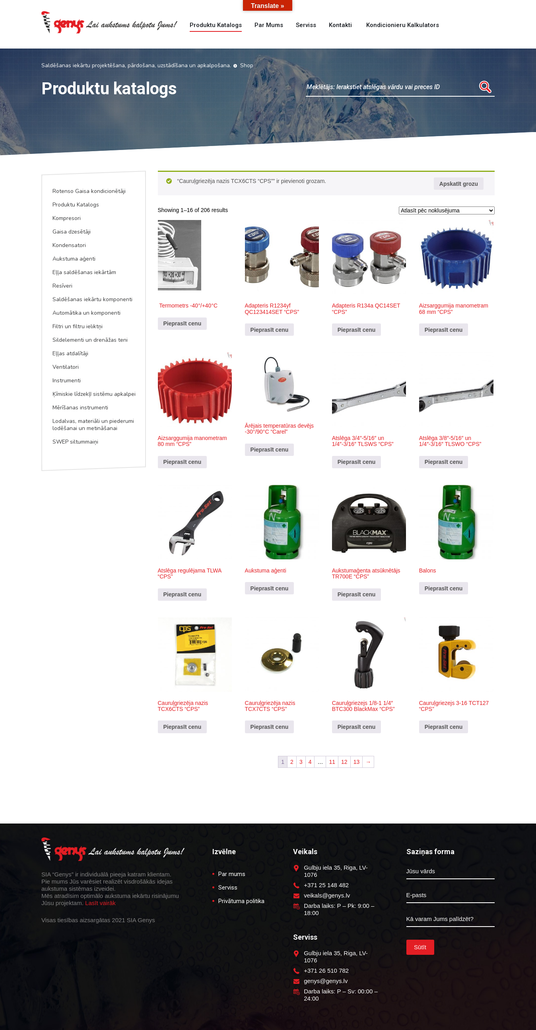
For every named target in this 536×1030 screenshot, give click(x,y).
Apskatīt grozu (458, 184)
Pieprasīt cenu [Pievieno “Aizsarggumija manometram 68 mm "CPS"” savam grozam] (444, 330)
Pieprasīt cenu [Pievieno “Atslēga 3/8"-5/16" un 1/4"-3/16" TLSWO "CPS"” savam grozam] (444, 462)
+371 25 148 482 (326, 885)
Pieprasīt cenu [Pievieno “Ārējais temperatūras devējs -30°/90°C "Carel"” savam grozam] (270, 449)
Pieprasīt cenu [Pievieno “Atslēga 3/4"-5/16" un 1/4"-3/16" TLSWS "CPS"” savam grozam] (357, 462)
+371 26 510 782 (326, 970)
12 (344, 762)
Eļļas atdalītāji (70, 353)
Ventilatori (65, 367)
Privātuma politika (241, 901)
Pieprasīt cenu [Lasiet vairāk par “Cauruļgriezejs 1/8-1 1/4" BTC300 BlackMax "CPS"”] (357, 727)
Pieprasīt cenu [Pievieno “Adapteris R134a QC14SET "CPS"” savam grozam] (357, 330)
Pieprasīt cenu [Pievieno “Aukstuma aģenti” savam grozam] (270, 588)
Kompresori (66, 218)
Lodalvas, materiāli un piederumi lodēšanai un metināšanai (93, 424)
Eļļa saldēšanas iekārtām (84, 272)
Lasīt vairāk (100, 903)
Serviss (306, 25)
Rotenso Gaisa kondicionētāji (89, 191)
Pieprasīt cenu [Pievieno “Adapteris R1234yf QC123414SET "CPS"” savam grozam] (270, 330)
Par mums (268, 25)
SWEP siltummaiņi (75, 442)
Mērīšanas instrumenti (80, 407)
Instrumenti (66, 380)
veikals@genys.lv (327, 895)
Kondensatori (69, 245)
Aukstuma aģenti (73, 259)
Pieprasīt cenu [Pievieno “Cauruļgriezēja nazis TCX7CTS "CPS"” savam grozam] (270, 727)
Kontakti (340, 25)
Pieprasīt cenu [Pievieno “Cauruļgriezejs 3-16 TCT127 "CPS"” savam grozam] (444, 727)
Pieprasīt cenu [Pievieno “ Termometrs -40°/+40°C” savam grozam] (182, 323)
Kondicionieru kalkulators (402, 25)
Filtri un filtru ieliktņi (77, 326)
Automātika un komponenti (86, 313)
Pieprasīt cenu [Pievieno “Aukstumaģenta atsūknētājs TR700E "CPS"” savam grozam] (357, 594)
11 (332, 762)
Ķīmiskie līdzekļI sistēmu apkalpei (94, 394)
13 (356, 762)
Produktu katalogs (216, 25)
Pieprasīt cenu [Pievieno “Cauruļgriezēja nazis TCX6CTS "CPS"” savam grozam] (182, 727)
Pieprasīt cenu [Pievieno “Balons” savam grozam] (444, 588)
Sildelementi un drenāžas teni (90, 340)
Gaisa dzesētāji (71, 232)
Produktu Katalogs (75, 204)
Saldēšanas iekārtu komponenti (92, 299)
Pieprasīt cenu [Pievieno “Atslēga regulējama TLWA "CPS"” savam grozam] (182, 594)
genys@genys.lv (326, 980)
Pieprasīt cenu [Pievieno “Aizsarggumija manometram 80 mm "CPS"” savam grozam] (182, 462)
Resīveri (62, 286)
